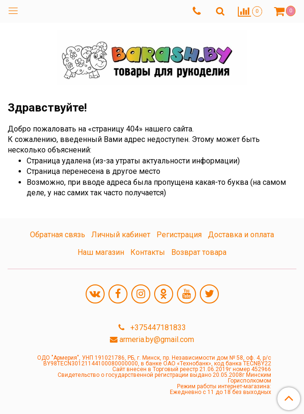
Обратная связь (57, 234)
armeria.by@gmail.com (156, 339)
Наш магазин (101, 252)
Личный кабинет (120, 234)
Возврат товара (198, 252)
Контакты (147, 252)
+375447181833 (157, 327)
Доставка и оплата (241, 234)
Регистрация (179, 234)
